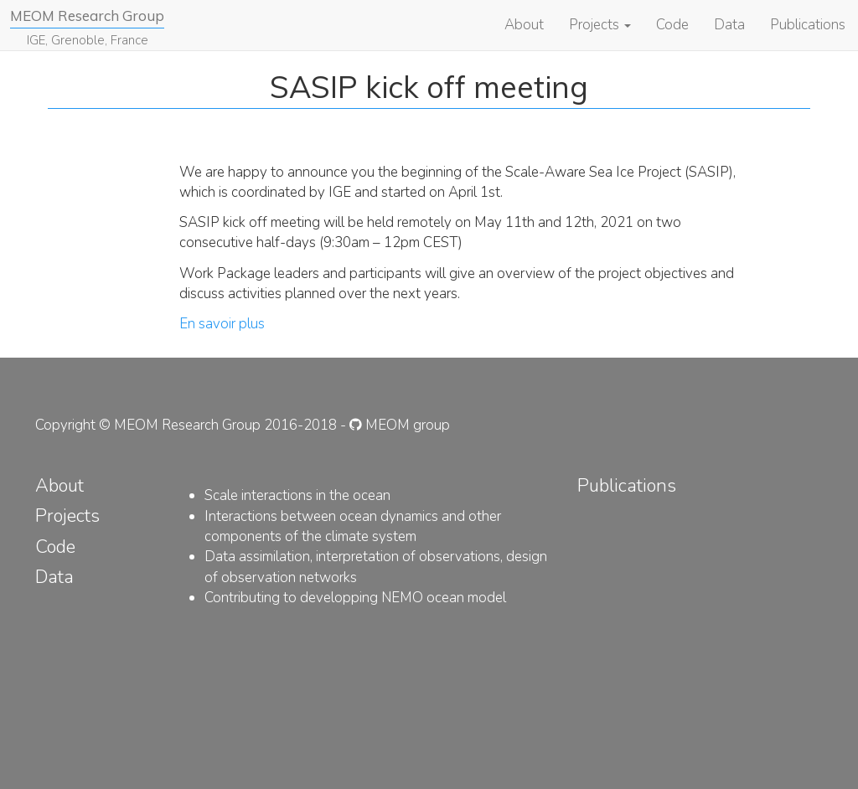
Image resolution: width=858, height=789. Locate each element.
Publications (807, 24)
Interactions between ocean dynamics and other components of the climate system (352, 526)
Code (672, 24)
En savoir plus (222, 323)
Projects (600, 24)
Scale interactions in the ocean (297, 495)
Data (729, 24)
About (524, 24)
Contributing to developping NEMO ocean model (355, 597)
